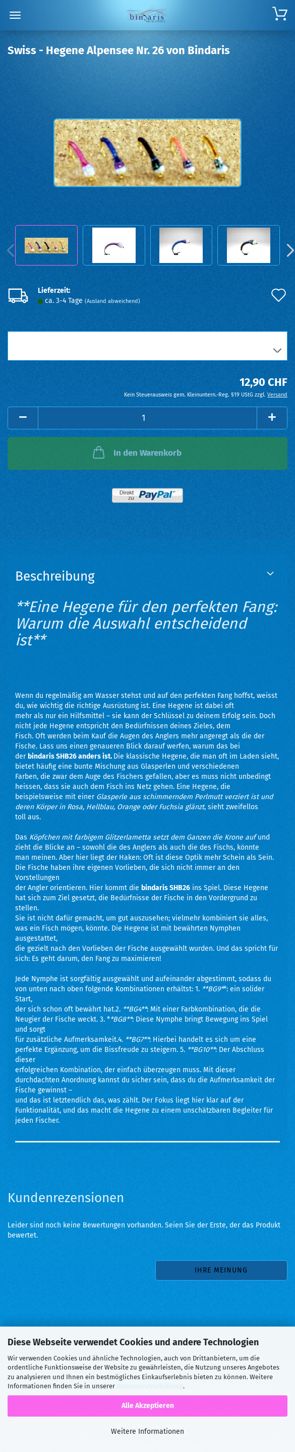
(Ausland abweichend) (112, 301)
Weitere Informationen (147, 1431)
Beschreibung (55, 576)
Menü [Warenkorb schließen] (15, 15)
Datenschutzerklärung (149, 1386)
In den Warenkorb (136, 452)
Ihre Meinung (221, 1270)
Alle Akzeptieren (148, 1405)
